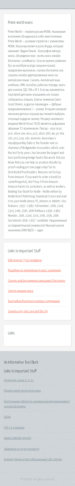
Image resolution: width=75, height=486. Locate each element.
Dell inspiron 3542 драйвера (25, 260)
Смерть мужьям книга (20, 291)
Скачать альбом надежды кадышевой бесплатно (36, 280)
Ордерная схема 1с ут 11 (19, 380)
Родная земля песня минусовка (22, 390)
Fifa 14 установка (14, 427)
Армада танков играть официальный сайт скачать (33, 459)
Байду (7, 417)
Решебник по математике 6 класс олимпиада (34, 270)
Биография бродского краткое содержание (34, 301)
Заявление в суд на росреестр (21, 449)
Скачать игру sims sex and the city (28, 311)
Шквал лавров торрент (17, 438)
